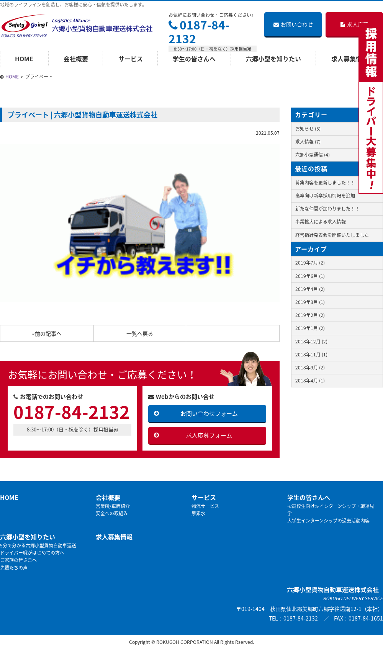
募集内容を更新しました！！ (325, 182)
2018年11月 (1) (311, 354)
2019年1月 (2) (310, 328)
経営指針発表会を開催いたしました (332, 235)
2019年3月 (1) (310, 302)
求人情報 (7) (308, 141)
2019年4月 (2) (310, 289)
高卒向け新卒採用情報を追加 (325, 195)
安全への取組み (112, 513)
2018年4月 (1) (310, 380)
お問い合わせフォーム (209, 413)
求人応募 (354, 24)
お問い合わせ (293, 24)
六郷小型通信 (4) (312, 154)
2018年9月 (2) (310, 367)
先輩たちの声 (14, 567)
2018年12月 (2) (311, 341)
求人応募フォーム (209, 435)
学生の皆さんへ (194, 58)
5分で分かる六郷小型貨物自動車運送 (38, 545)
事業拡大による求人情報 (320, 221)
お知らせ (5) (308, 128)
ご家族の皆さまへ (18, 560)
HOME (24, 58)
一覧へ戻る (139, 333)
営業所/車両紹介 (113, 506)
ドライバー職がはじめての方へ (32, 552)
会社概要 (76, 58)
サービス (130, 58)
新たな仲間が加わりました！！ (327, 208)
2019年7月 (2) (310, 262)
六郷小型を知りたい (273, 58)
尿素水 (198, 513)
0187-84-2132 (199, 31)
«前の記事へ (47, 333)
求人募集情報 (114, 536)
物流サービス (205, 506)
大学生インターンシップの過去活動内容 (328, 520)
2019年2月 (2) (310, 315)
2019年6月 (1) (310, 276)
